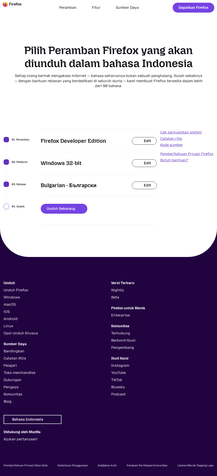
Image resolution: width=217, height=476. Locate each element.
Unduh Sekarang (64, 208)
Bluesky (118, 387)
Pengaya (11, 387)
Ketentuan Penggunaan (73, 465)
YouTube (118, 373)
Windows (12, 297)
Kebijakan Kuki (107, 465)
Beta (115, 297)
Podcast (118, 394)
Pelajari (10, 365)
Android (11, 319)
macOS (10, 304)
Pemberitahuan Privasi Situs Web (25, 465)
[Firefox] (16, 7)
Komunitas (13, 394)
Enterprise (120, 315)
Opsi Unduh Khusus (21, 333)
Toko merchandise (19, 373)
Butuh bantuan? (174, 160)
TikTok (116, 380)
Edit (144, 141)
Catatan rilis (171, 138)
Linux (8, 326)
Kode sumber (171, 145)
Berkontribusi (123, 340)
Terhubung (120, 333)
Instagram (120, 365)
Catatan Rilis (15, 358)
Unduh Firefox (16, 290)
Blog (7, 401)
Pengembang (122, 347)
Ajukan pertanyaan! (21, 439)
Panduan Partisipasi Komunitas (147, 465)
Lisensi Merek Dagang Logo (195, 465)
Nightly (117, 290)
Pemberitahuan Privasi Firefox (186, 154)
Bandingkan (14, 351)
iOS (7, 311)
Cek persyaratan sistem (181, 132)
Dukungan (12, 380)
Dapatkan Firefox (193, 7)
